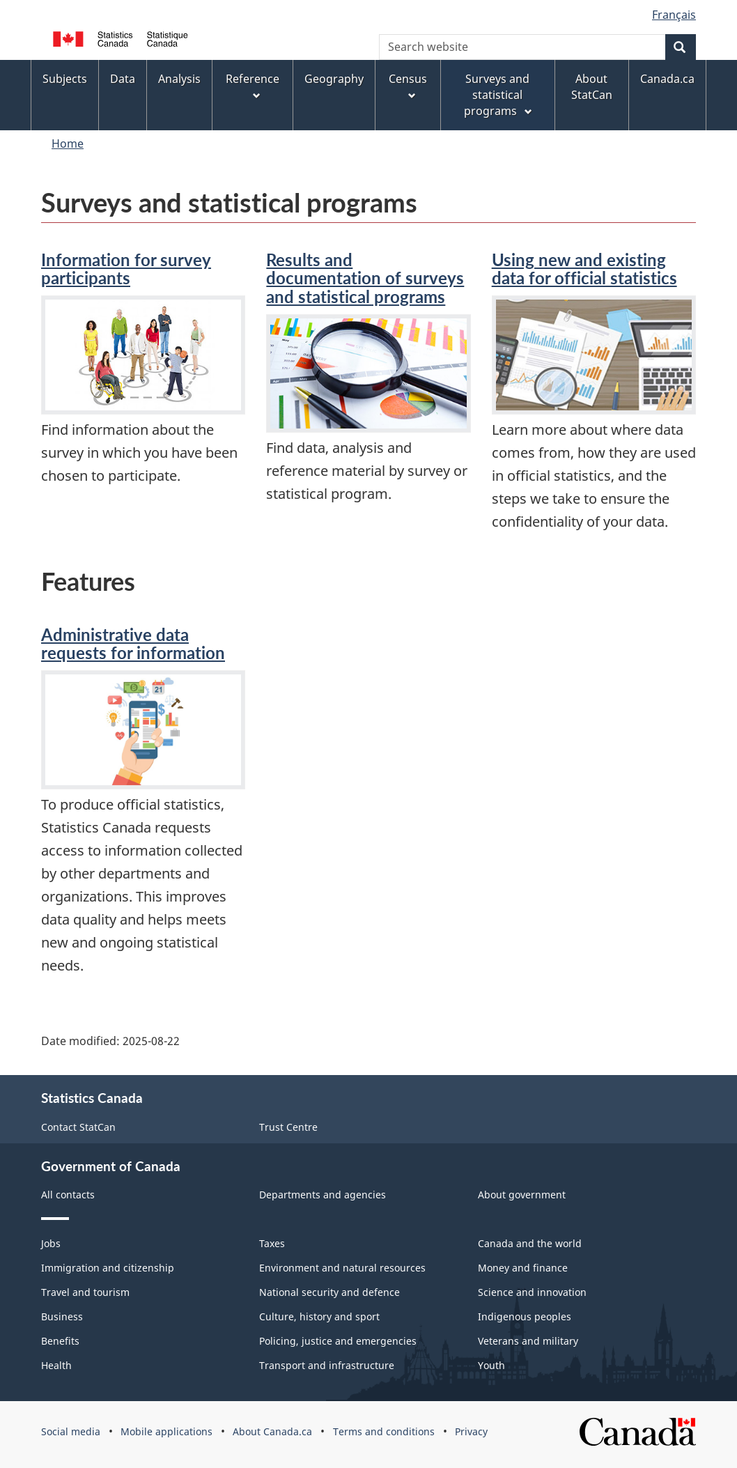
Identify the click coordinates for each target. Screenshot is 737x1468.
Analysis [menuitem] (179, 78)
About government (522, 1194)
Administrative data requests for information (133, 643)
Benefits (60, 1340)
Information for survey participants (126, 268)
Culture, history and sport (319, 1316)
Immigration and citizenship (107, 1267)
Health (56, 1365)
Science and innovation (532, 1292)
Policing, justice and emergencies (338, 1340)
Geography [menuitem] (334, 78)
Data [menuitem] (122, 78)
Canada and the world (530, 1243)
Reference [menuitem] (252, 86)
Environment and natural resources (342, 1267)
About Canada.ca (272, 1431)
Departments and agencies (322, 1194)
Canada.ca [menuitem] (667, 78)
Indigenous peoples (524, 1316)
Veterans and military (528, 1340)
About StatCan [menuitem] (591, 86)
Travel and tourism (85, 1292)
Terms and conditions (384, 1431)
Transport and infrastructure (326, 1365)
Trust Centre (288, 1127)
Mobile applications (166, 1431)
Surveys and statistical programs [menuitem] (499, 94)
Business (62, 1316)
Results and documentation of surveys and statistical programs (365, 278)
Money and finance (523, 1267)
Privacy (471, 1431)
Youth (491, 1365)
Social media (70, 1431)
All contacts (68, 1194)
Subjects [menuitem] (64, 78)
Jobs (51, 1243)
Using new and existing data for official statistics (584, 268)
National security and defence (329, 1292)
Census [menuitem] (408, 86)
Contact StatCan (78, 1127)
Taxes (272, 1243)
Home (68, 143)
